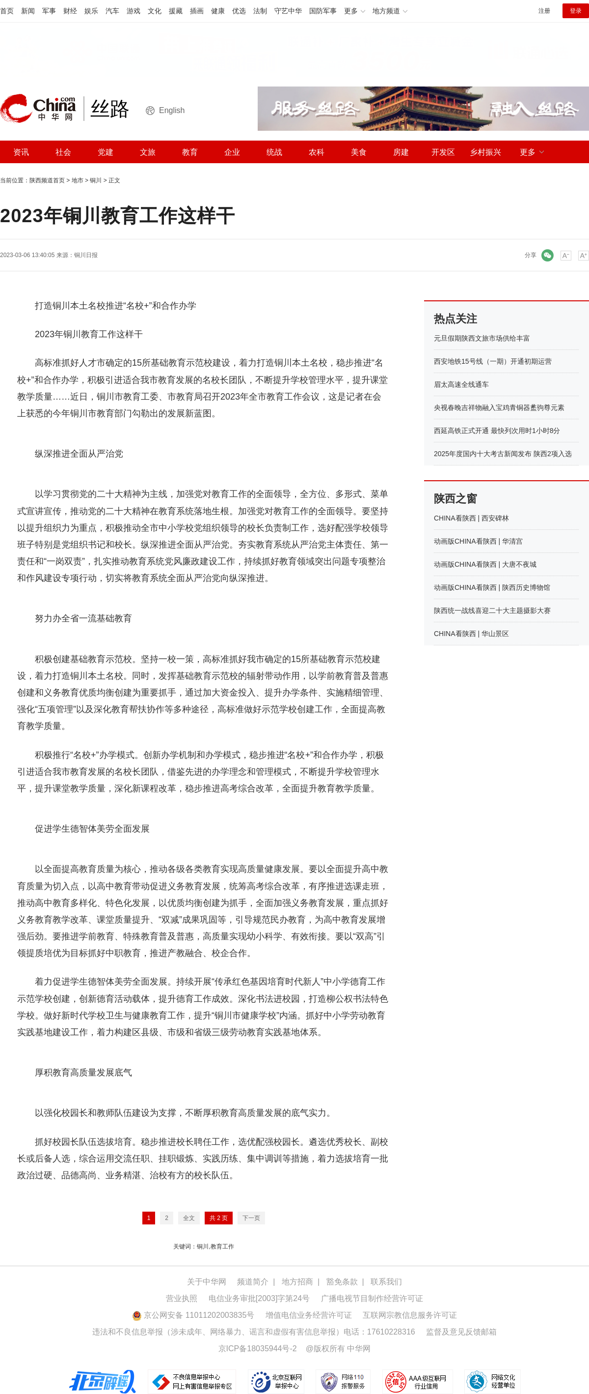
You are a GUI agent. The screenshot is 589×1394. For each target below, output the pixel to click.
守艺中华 (288, 11)
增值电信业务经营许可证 (309, 1315)
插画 (197, 11)
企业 (232, 152)
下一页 (251, 1218)
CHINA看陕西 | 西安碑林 (471, 518)
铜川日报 (86, 255)
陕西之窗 (455, 499)
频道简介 (252, 1282)
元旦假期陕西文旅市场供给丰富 (482, 338)
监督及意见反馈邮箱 (461, 1332)
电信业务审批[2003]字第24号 (259, 1298)
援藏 (176, 11)
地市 (77, 180)
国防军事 (323, 11)
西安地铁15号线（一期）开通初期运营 (493, 361)
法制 (260, 11)
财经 (70, 11)
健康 (218, 11)
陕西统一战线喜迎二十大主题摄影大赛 (492, 610)
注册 (544, 10)
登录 (576, 10)
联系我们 (386, 1282)
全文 (189, 1218)
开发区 (443, 152)
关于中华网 (206, 1282)
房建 (401, 152)
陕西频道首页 (47, 180)
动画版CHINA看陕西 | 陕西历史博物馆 (492, 587)
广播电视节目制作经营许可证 (372, 1298)
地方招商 (297, 1282)
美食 (359, 152)
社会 (63, 152)
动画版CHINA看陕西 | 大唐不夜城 (485, 564)
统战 (274, 152)
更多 (527, 152)
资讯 (21, 152)
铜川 (96, 180)
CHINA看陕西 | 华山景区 (471, 634)
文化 (154, 11)
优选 (239, 11)
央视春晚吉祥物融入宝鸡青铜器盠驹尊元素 (499, 407)
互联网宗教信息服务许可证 (410, 1315)
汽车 (112, 11)
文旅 (148, 152)
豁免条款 (342, 1282)
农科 (316, 152)
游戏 (133, 11)
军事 (49, 11)
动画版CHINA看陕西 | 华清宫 (478, 541)
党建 (105, 152)
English (172, 110)
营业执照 (181, 1298)
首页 (7, 11)
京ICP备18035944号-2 (257, 1348)
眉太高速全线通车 (461, 384)
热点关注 (455, 319)
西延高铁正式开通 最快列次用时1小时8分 (497, 431)
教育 (190, 152)
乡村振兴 (485, 152)
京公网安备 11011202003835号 (193, 1315)
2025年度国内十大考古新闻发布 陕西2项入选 (503, 454)
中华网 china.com (41, 109)
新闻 (28, 11)
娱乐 (91, 11)
